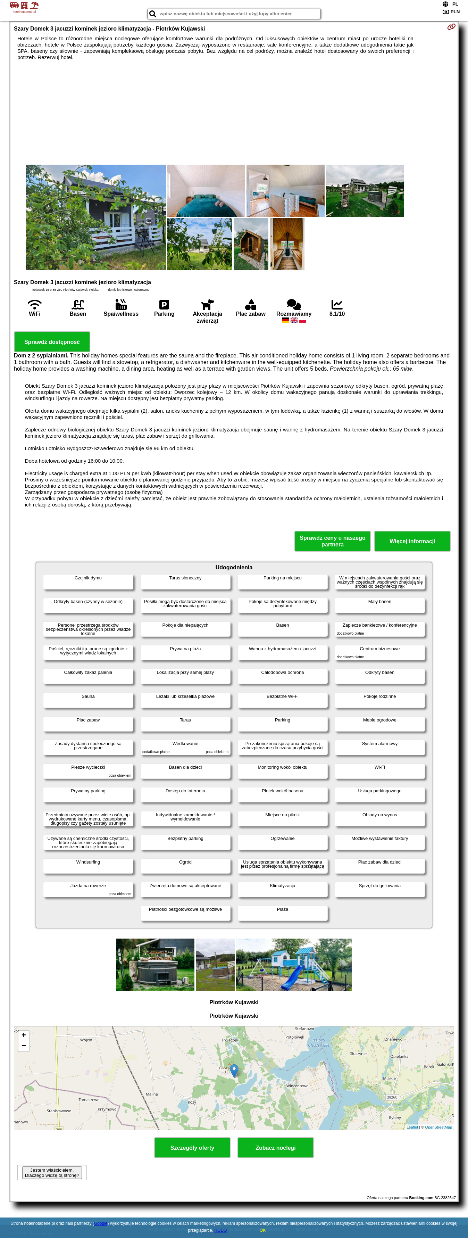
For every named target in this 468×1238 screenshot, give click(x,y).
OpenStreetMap (438, 1127)
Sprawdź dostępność (52, 342)
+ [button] (24, 1036)
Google (101, 1223)
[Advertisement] (234, 112)
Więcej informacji (412, 541)
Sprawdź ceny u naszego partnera (332, 541)
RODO (220, 1230)
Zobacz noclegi (276, 1148)
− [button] (24, 1046)
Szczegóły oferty (192, 1148)
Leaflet (412, 1127)
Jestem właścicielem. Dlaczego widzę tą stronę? (52, 1172)
